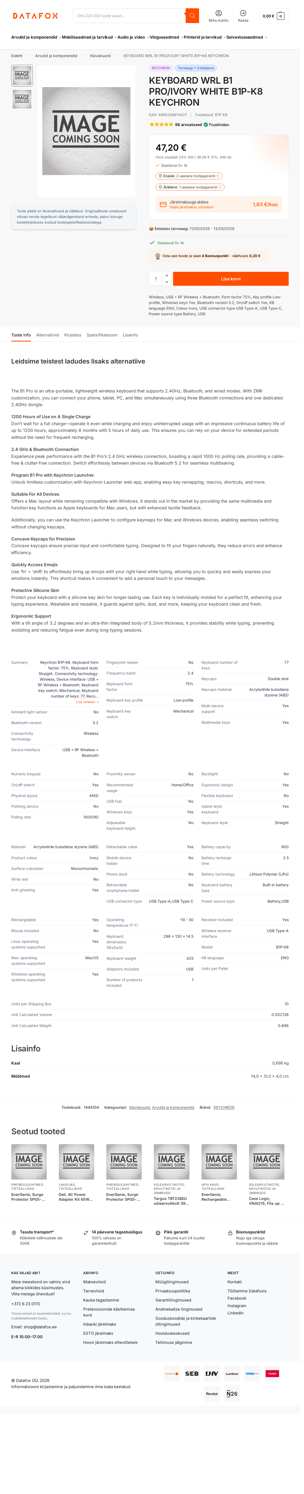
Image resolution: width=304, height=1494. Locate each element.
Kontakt (235, 1294)
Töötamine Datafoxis (247, 1303)
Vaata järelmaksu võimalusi (192, 220)
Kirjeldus (72, 348)
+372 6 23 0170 (25, 1316)
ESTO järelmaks (98, 1346)
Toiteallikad (22, 1202)
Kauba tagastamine (101, 1312)
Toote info (21, 348)
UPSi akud (210, 1198)
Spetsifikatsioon (102, 348)
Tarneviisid (93, 1303)
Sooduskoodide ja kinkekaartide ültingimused (185, 1334)
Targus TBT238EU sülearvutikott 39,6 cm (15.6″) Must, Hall (171, 1214)
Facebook (237, 1311)
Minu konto (218, 16)
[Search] (192, 15)
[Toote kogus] (155, 292)
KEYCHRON (224, 1120)
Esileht (17, 68)
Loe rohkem (87, 715)
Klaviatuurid (100, 68)
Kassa (243, 16)
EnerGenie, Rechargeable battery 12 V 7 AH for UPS (217, 1210)
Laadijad (67, 1198)
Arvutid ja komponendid (56, 68)
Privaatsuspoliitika (172, 1303)
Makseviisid (94, 1294)
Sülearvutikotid (169, 1198)
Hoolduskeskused (172, 1346)
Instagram (237, 1318)
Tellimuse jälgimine (173, 1355)
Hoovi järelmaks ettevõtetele (110, 1355)
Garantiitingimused (173, 1312)
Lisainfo (130, 348)
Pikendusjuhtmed (27, 1198)
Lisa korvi (231, 292)
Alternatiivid (47, 348)
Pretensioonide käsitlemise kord (109, 1325)
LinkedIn (236, 1326)
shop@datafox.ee (41, 1339)
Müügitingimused (172, 1294)
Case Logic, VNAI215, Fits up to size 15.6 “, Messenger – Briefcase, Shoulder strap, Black (266, 1214)
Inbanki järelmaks (99, 1337)
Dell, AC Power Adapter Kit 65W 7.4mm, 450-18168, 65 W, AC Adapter (76, 1210)
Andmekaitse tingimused (178, 1322)
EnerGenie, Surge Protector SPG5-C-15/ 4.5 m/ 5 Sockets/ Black (123, 1210)
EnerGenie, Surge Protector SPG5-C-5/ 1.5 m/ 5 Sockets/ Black (28, 1210)
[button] (273, 15)
